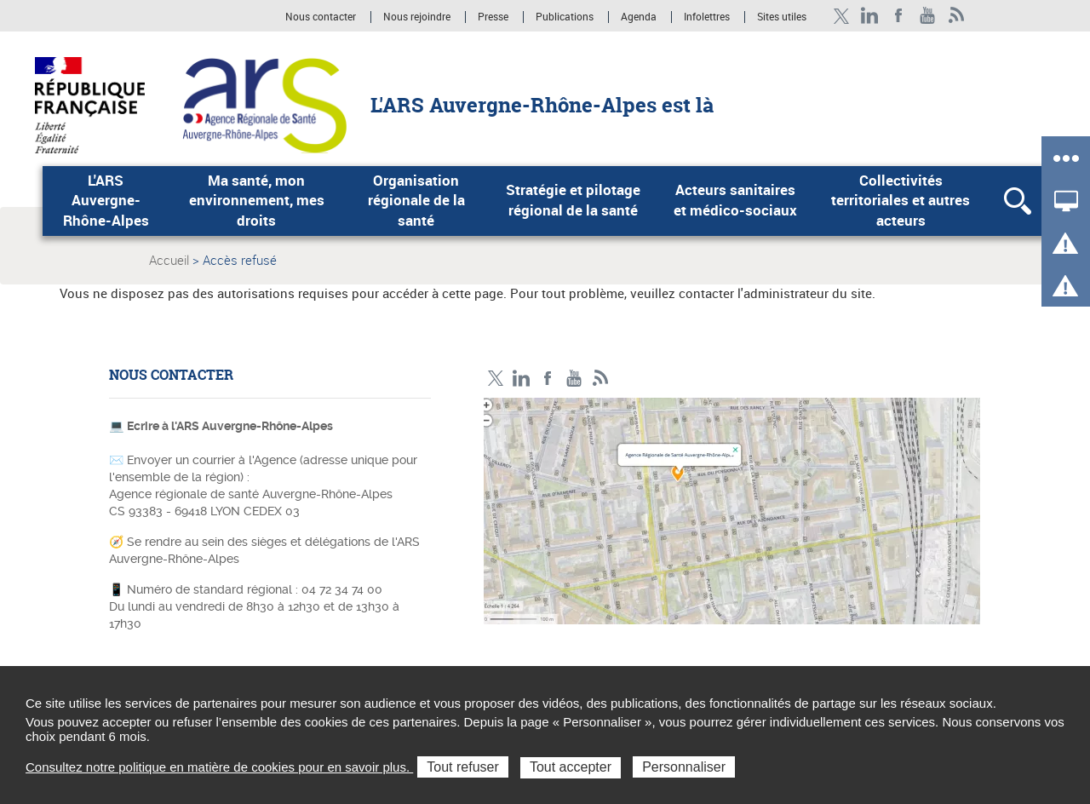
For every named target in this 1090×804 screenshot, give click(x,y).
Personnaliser (684, 767)
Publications (566, 17)
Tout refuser (462, 767)
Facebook (898, 16)
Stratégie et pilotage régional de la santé (573, 200)
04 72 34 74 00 (341, 589)
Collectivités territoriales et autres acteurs (900, 200)
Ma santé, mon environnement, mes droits (256, 200)
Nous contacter (320, 17)
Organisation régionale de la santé (416, 200)
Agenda (640, 17)
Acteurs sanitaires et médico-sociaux (735, 200)
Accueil (169, 259)
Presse (493, 17)
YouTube (927, 16)
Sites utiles (781, 17)
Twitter (840, 16)
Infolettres (707, 17)
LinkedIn (869, 16)
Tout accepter (570, 767)
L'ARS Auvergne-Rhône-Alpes (106, 200)
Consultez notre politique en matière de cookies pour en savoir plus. (219, 767)
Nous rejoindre (418, 17)
